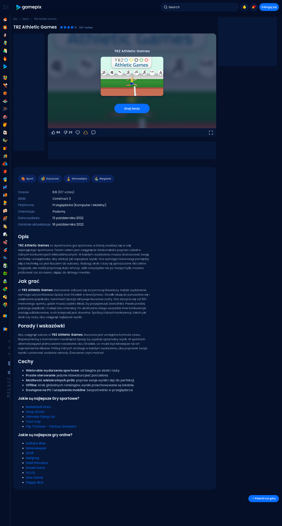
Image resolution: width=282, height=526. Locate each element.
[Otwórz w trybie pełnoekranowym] (210, 132)
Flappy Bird (34, 482)
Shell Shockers (37, 463)
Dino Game (34, 477)
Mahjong (32, 458)
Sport (25, 19)
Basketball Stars (38, 407)
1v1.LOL (30, 472)
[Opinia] (93, 132)
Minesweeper (36, 448)
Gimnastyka (76, 178)
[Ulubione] (77, 132)
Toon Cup (33, 421)
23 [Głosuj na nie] (67, 132)
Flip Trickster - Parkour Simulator (51, 426)
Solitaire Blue (35, 443)
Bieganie (102, 178)
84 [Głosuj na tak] (55, 132)
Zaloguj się (269, 7)
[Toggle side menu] (5, 7)
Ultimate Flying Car (40, 416)
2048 (30, 453)
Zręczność (50, 178)
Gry (15, 19)
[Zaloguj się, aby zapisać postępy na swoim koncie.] (85, 132)
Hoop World (35, 412)
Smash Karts (35, 468)
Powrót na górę (263, 498)
